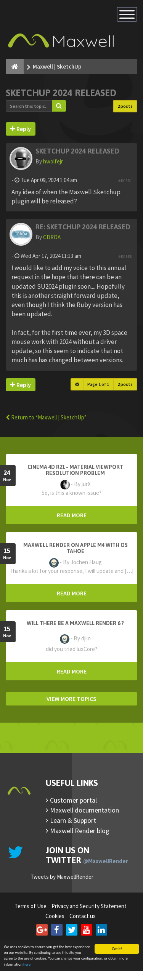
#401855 (125, 256)
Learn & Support (73, 820)
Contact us (82, 916)
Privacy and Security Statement (89, 906)
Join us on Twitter (87, 855)
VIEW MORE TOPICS (71, 698)
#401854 (125, 180)
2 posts (125, 106)
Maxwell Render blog (79, 830)
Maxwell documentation (84, 810)
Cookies (54, 916)
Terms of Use (30, 906)
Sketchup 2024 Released (61, 93)
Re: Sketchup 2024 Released (82, 227)
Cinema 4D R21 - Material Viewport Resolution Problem (75, 470)
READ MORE (72, 515)
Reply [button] (20, 129)
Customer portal (73, 800)
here (27, 964)
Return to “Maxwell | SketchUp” (46, 417)
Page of (98, 384)
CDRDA (52, 237)
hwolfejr (53, 161)
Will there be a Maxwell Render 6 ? (75, 623)
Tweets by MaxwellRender (62, 876)
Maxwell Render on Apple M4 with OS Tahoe (75, 548)
